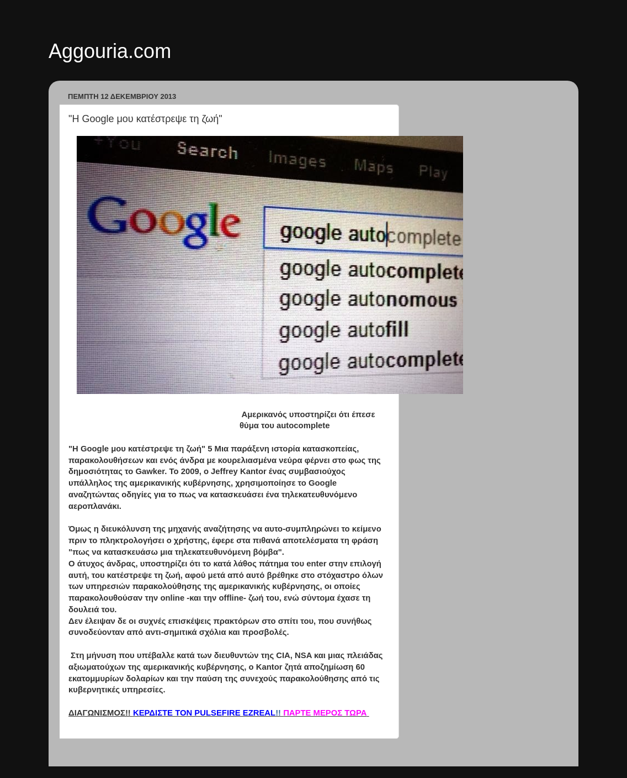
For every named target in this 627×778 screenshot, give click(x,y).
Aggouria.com (110, 51)
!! (207, 712)
